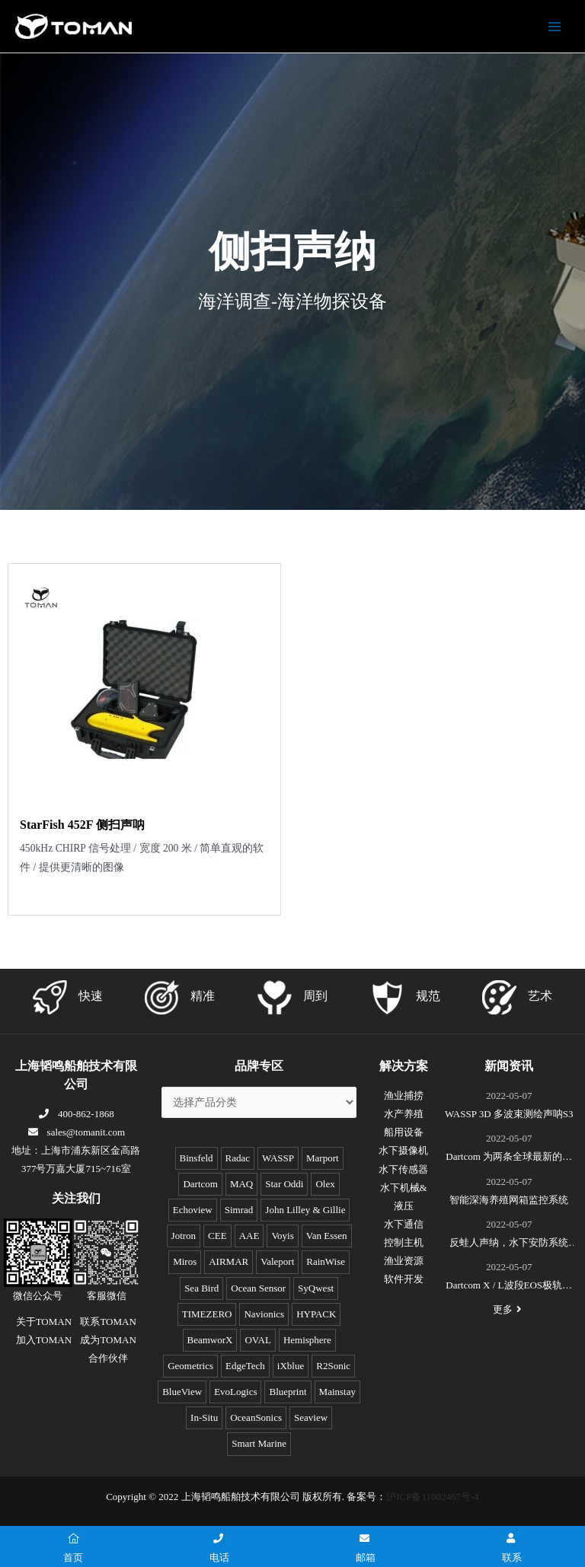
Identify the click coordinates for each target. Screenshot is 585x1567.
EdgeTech (245, 1365)
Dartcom (200, 1184)
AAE (249, 1235)
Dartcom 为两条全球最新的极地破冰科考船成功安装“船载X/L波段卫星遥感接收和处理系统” (509, 1158)
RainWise (325, 1261)
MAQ (241, 1184)
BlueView (182, 1391)
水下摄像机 (403, 1150)
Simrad (239, 1209)
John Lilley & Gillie (305, 1209)
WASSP (278, 1158)
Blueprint (287, 1391)
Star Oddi (284, 1184)
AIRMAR (228, 1261)
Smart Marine (259, 1443)
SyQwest (316, 1288)
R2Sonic (333, 1365)
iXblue (290, 1365)
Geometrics (190, 1365)
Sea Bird (201, 1288)
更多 (509, 1309)
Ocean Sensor (258, 1288)
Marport (322, 1158)
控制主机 (404, 1242)
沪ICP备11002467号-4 (432, 1496)
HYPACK (316, 1314)
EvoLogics (235, 1391)
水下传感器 (403, 1169)
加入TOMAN (44, 1340)
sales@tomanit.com (76, 1132)
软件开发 (404, 1279)
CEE (217, 1235)
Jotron (184, 1235)
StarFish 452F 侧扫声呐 (82, 824)
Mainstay (337, 1391)
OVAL (257, 1340)
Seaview (311, 1417)
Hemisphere (307, 1340)
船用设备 (404, 1132)
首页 (73, 1548)
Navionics (264, 1314)
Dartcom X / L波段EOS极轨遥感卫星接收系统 (509, 1287)
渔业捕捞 (404, 1095)
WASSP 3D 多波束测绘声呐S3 (509, 1114)
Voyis (282, 1235)
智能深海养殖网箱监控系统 (508, 1200)
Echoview (193, 1209)
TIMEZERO (207, 1314)
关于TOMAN (44, 1321)
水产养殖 (404, 1114)
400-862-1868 (76, 1114)
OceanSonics (256, 1417)
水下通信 (404, 1224)
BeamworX (210, 1340)
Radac (237, 1158)
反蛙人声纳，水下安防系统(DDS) (508, 1244)
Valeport (277, 1261)
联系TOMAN (108, 1321)
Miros (185, 1261)
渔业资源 (404, 1260)
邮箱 (366, 1548)
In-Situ (204, 1417)
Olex (324, 1184)
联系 (512, 1548)
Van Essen (326, 1235)
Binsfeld (196, 1158)
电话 (219, 1548)
